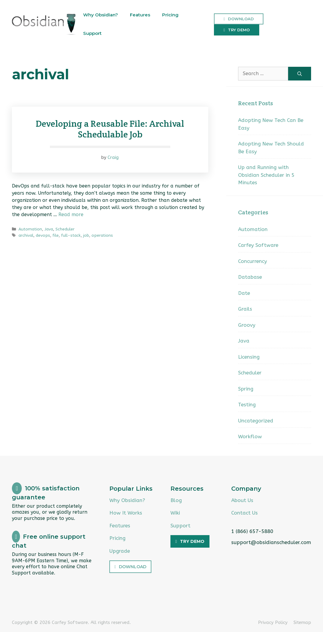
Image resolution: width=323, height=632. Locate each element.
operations (102, 235)
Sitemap (302, 622)
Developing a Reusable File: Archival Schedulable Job (110, 129)
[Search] (299, 73)
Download (241, 18)
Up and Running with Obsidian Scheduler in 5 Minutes (266, 174)
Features (140, 15)
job (86, 235)
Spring (245, 389)
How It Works (125, 513)
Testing (247, 405)
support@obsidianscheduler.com (271, 542)
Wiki (175, 513)
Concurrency (252, 261)
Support (92, 33)
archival (25, 235)
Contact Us (244, 513)
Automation (30, 229)
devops (43, 235)
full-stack (71, 235)
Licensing (249, 357)
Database (250, 277)
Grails (245, 309)
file (55, 235)
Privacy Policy (273, 622)
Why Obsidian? (100, 15)
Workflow (250, 436)
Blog (176, 500)
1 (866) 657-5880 (252, 531)
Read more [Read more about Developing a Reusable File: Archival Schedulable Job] (70, 214)
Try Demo (239, 29)
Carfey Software (258, 245)
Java (48, 229)
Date (244, 293)
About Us (242, 500)
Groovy (246, 325)
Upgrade (119, 551)
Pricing (170, 15)
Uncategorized (255, 421)
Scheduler (64, 229)
